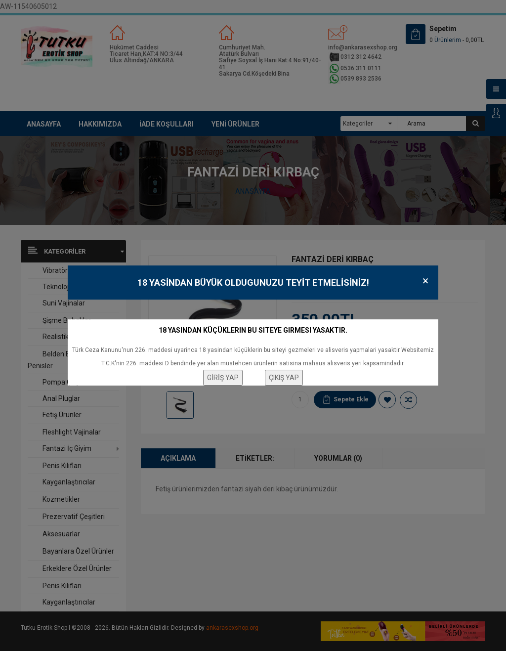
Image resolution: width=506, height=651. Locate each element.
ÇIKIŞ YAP (284, 378)
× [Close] (425, 281)
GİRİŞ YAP (223, 378)
